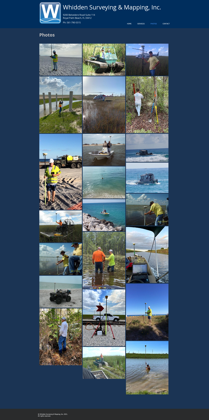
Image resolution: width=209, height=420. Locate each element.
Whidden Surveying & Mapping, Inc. (112, 7)
